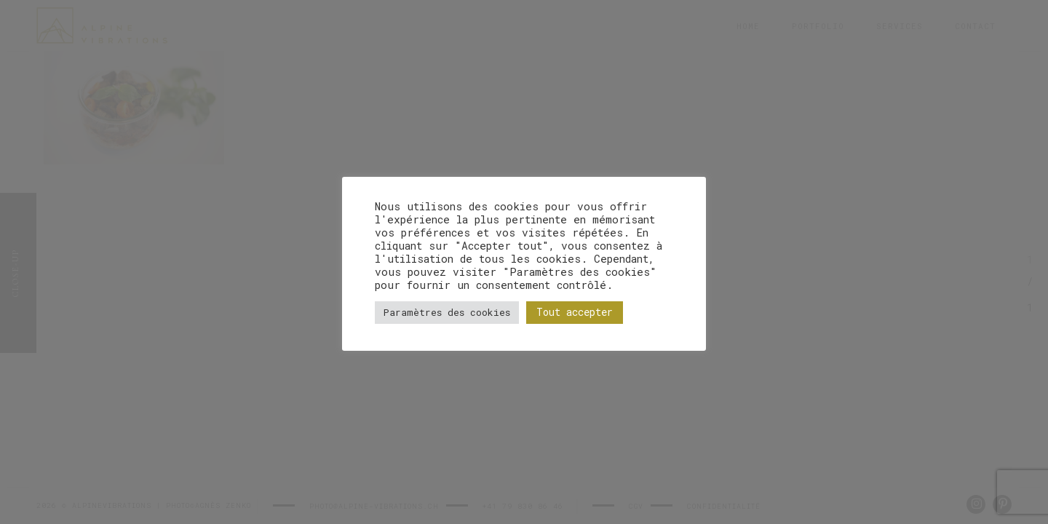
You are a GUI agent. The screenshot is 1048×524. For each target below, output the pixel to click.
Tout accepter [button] (574, 312)
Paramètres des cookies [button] (447, 312)
